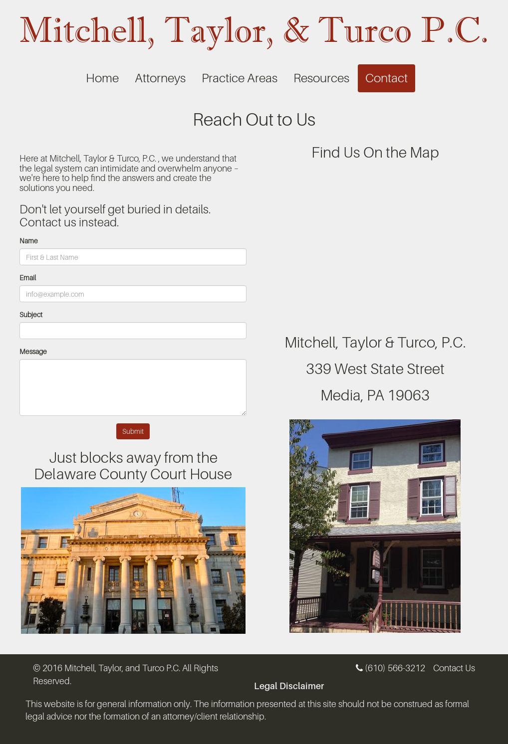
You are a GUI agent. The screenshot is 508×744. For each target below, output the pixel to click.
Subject (30, 314)
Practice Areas (239, 77)
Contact (386, 77)
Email (27, 277)
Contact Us (454, 668)
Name (28, 240)
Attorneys (160, 77)
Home (102, 77)
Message (33, 351)
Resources (321, 77)
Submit (133, 431)
